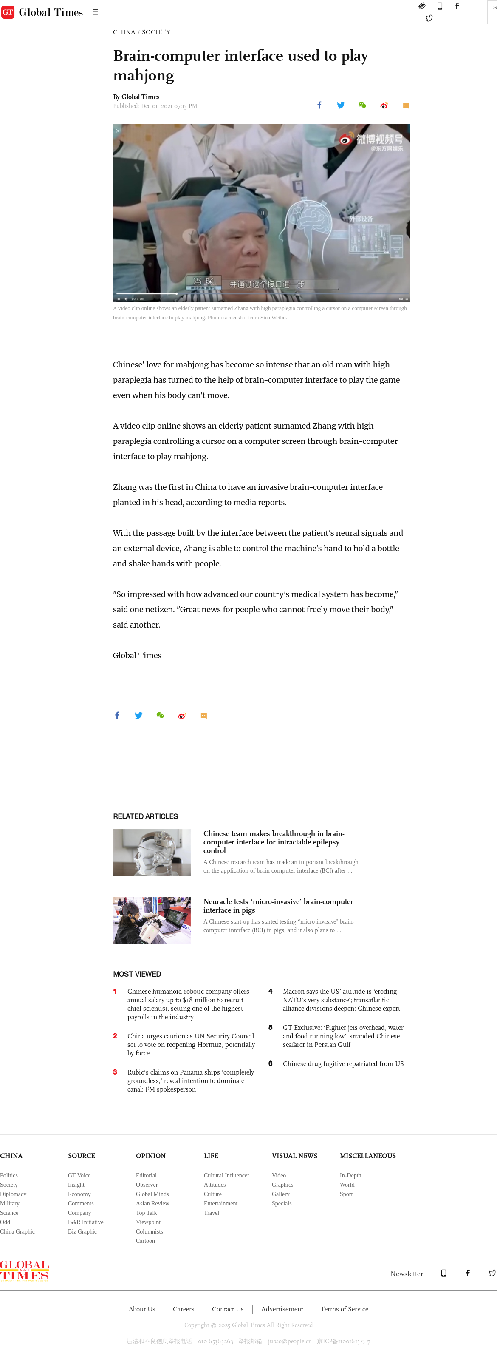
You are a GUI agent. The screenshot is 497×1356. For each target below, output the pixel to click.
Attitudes (215, 1185)
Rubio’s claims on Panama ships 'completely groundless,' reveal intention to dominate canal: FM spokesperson (190, 1080)
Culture (213, 1194)
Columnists (149, 1231)
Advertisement (282, 1309)
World (347, 1185)
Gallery (281, 1194)
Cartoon (145, 1241)
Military (10, 1203)
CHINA (124, 32)
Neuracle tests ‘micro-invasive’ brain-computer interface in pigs (278, 906)
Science (9, 1213)
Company (79, 1213)
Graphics (283, 1185)
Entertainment (220, 1203)
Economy (79, 1194)
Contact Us (228, 1309)
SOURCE (81, 1156)
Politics (9, 1175)
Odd (5, 1222)
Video (279, 1175)
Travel (211, 1213)
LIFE (211, 1156)
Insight (76, 1185)
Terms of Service (344, 1309)
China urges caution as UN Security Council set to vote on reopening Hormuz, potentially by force (191, 1044)
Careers (184, 1309)
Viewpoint (148, 1222)
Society (9, 1185)
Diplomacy (13, 1194)
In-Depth (350, 1175)
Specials (282, 1203)
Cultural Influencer (226, 1175)
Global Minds (152, 1194)
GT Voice (79, 1175)
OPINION (151, 1156)
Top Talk (146, 1213)
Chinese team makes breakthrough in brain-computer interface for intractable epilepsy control (274, 842)
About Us (142, 1309)
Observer (147, 1185)
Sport (346, 1194)
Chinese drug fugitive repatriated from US (343, 1064)
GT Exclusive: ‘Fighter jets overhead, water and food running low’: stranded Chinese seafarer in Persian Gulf (343, 1036)
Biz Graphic (82, 1231)
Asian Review (152, 1203)
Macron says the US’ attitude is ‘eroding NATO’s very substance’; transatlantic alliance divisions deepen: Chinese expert (341, 999)
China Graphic (17, 1231)
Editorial (146, 1175)
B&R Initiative (86, 1222)
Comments (81, 1203)
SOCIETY (156, 32)
